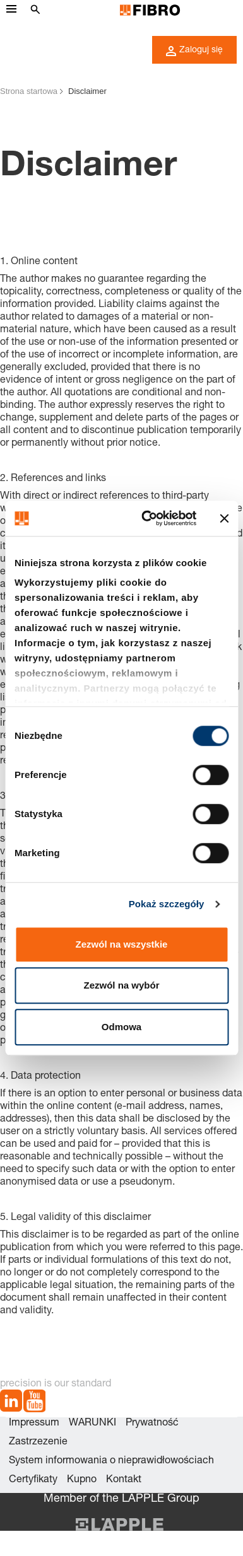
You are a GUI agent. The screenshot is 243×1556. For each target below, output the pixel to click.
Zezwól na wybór (121, 985)
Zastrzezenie (38, 1442)
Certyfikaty (33, 1480)
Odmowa (121, 1026)
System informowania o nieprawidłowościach (111, 1461)
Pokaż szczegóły (166, 903)
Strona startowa (28, 91)
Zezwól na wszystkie (122, 944)
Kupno (82, 1480)
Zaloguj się (194, 51)
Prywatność (152, 1424)
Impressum (34, 1424)
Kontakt (123, 1480)
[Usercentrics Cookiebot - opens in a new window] (146, 518)
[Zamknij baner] (224, 518)
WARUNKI (92, 1424)
